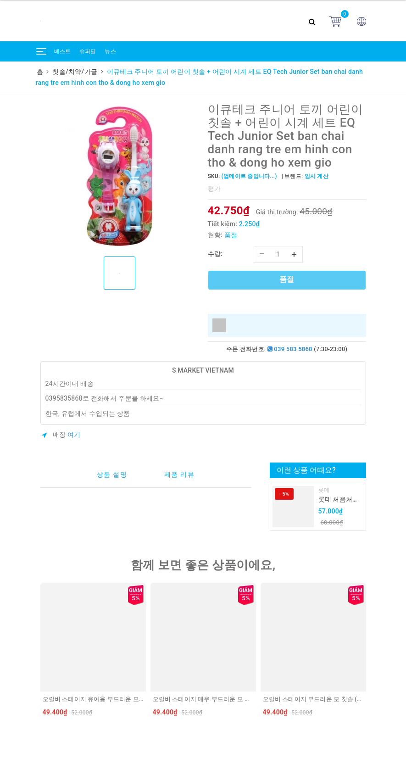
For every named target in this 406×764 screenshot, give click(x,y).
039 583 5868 (289, 349)
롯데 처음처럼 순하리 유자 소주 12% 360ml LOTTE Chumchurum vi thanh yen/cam (339, 500)
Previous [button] (38, 651)
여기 (74, 434)
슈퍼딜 (87, 51)
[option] (119, 176)
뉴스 (110, 51)
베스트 (62, 51)
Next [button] (368, 651)
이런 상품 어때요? (306, 470)
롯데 (324, 490)
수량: (215, 253)
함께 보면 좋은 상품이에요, (203, 565)
